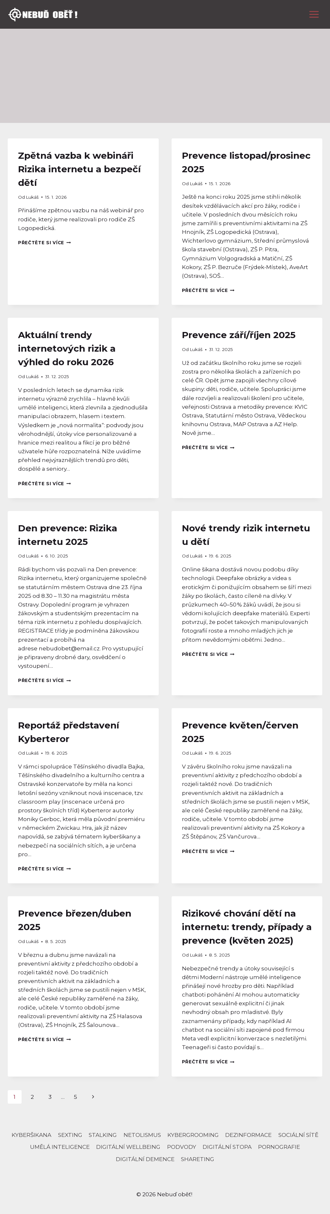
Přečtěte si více (44, 242)
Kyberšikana (31, 1135)
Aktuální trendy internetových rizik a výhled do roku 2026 (66, 348)
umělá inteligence (60, 1147)
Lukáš (32, 197)
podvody (181, 1147)
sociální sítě (298, 1135)
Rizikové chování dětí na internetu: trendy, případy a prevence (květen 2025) (247, 927)
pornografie (279, 1147)
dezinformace (248, 1135)
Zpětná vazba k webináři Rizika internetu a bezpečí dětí (79, 169)
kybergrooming (193, 1135)
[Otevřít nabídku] (313, 14)
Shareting (197, 1159)
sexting (70, 1135)
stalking (103, 1135)
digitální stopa (227, 1147)
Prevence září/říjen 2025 (238, 334)
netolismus (142, 1135)
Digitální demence (145, 1159)
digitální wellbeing (128, 1147)
